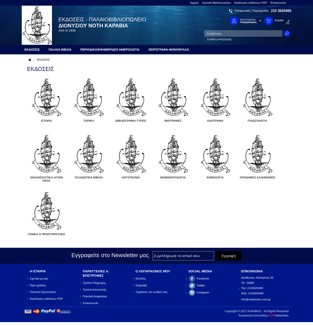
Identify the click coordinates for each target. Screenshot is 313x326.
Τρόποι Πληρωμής (94, 282)
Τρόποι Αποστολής (95, 289)
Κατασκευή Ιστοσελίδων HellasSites (264, 315)
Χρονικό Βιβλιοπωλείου (216, 2)
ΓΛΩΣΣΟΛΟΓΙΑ (257, 120)
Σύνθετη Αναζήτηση (219, 39)
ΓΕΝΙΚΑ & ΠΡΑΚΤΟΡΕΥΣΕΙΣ (46, 234)
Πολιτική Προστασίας (43, 292)
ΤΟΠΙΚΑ (88, 120)
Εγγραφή (141, 285)
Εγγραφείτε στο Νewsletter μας (110, 255)
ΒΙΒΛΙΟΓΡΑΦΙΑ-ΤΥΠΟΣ (130, 120)
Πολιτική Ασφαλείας (95, 296)
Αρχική (194, 2)
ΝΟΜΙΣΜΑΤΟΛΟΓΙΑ (173, 177)
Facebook (203, 278)
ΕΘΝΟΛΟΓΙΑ (215, 177)
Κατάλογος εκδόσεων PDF (250, 2)
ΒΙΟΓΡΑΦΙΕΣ (173, 120)
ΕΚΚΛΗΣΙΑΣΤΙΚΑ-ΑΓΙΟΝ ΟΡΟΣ (46, 179)
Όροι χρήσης (38, 285)
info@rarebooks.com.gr (256, 299)
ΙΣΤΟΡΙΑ (46, 120)
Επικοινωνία (278, 2)
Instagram (203, 292)
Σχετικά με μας (39, 278)
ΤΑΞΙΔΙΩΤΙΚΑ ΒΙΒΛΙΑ (89, 177)
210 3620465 (281, 11)
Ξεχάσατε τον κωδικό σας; (152, 292)
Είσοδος (141, 278)
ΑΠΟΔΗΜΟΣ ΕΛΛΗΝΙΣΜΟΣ (257, 177)
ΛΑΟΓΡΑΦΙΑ (215, 120)
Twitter (201, 285)
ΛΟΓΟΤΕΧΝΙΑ (131, 177)
